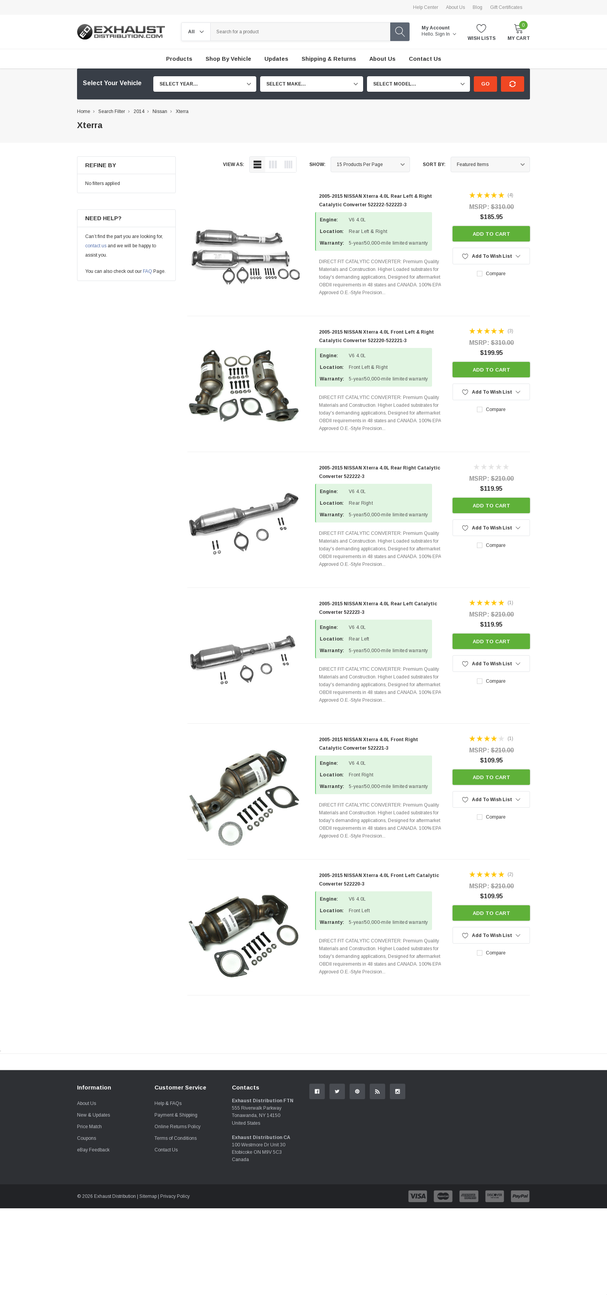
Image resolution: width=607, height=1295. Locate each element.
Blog (477, 7)
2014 (139, 111)
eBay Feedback (93, 1236)
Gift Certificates (506, 7)
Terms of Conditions (175, 1225)
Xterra (182, 111)
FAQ (147, 271)
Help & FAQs (168, 1190)
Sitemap (148, 1283)
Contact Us (166, 1236)
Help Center (425, 7)
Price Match (89, 1213)
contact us (95, 245)
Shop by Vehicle (228, 59)
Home (83, 111)
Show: (317, 164)
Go (485, 84)
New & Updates (93, 1201)
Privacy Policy (175, 1283)
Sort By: (434, 164)
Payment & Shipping (175, 1201)
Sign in (445, 34)
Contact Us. (501, 1125)
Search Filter (111, 111)
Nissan (160, 111)
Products (179, 59)
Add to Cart (491, 234)
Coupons (86, 1225)
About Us (455, 7)
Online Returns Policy (177, 1213)
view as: (233, 164)
